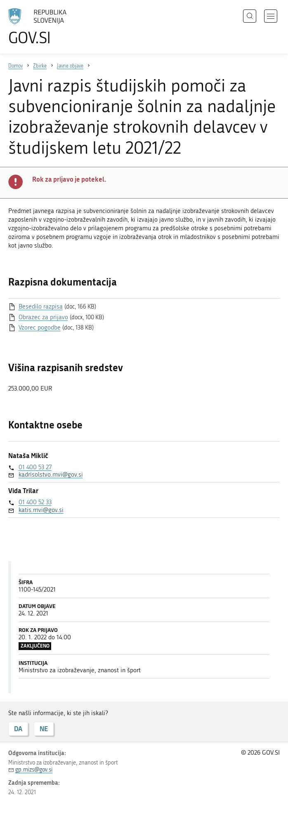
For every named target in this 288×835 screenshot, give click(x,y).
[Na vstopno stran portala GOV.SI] (49, 26)
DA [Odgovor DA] (18, 728)
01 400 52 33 (35, 502)
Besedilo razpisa (41, 306)
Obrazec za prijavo (43, 317)
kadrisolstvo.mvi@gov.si (51, 474)
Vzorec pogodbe (40, 327)
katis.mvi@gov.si (41, 510)
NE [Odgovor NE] (44, 728)
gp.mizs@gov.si (33, 769)
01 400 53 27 (35, 467)
